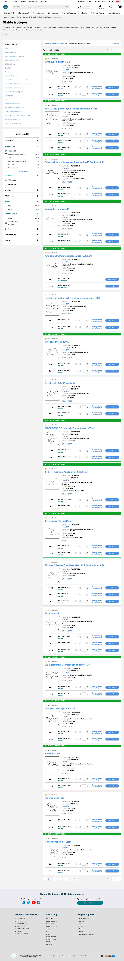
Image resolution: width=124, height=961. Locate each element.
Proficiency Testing (22, 933)
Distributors (81, 926)
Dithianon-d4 (52, 613)
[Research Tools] (15, 919)
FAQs (79, 924)
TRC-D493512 (75, 668)
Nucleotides (9, 96)
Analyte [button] (21, 190)
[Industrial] (15, 931)
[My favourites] (110, 7)
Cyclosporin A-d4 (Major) (59, 521)
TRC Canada (50, 942)
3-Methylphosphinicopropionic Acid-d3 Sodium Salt (74, 162)
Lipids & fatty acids (12, 76)
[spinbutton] (84, 87)
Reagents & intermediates (14, 108)
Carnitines (8, 68)
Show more (23, 171)
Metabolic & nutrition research (16, 80)
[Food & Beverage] (15, 924)
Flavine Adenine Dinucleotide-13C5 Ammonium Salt (74, 565)
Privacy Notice (73, 956)
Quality (15, 1)
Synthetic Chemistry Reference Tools (37, 17)
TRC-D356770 (75, 617)
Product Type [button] (21, 146)
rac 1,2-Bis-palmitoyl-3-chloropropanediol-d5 (71, 108)
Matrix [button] (21, 240)
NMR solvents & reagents (14, 92)
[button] (87, 87)
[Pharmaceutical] (15, 921)
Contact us (43, 1)
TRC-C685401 (75, 845)
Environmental (21, 926)
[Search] (67, 7)
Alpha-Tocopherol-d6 (57, 209)
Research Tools (15, 17)
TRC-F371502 (75, 569)
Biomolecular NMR (11, 60)
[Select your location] (118, 1)
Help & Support (33, 1)
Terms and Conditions (59, 956)
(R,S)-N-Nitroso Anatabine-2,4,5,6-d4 (66, 471)
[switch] (10, 151)
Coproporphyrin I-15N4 (58, 841)
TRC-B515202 (75, 112)
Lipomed (49, 944)
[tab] (22, 140)
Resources (23, 1)
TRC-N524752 (75, 476)
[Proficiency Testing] (15, 934)
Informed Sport (51, 939)
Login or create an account (55, 43)
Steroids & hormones (12, 119)
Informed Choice (51, 937)
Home (5, 17)
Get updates (89, 903)
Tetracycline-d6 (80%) (57, 341)
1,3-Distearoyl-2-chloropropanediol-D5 (67, 664)
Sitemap (80, 931)
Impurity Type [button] (21, 235)
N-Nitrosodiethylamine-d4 (60, 708)
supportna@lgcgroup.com (105, 1)
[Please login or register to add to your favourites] (76, 87)
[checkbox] (6, 154)
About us (7, 1)
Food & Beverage (22, 923)
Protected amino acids (13, 104)
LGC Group (49, 918)
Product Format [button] (21, 213)
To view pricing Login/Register (97, 87)
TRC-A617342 (75, 259)
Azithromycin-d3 (54, 797)
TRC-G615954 (75, 65)
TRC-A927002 (75, 802)
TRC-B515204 (75, 302)
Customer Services (83, 918)
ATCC (47, 931)
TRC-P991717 (75, 387)
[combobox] (41, 7)
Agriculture (9, 48)
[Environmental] (15, 926)
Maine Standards (51, 926)
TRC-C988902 (75, 525)
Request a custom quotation (86, 934)
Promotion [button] (21, 141)
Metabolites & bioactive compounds (18, 84)
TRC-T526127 (75, 213)
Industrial (20, 931)
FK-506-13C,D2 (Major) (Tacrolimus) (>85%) (69, 428)
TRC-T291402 (75, 345)
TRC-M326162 (75, 166)
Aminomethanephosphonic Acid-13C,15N (68, 255)
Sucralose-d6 (52, 753)
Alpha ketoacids (11, 52)
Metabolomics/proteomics (14, 88)
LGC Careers (50, 924)
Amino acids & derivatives (14, 56)
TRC (67, 70)
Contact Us (81, 921)
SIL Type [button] (21, 229)
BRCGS (48, 934)
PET (6, 100)
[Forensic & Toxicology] (15, 929)
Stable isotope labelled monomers (17, 115)
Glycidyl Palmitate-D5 (57, 61)
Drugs (7, 72)
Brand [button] (21, 201)
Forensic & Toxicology (23, 928)
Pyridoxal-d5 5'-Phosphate (60, 383)
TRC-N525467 (75, 712)
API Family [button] (21, 175)
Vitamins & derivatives (13, 123)
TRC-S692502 (75, 757)
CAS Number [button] (21, 196)
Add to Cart (112, 87)
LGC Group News (51, 921)
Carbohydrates (10, 64)
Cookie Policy (85, 956)
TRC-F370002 (75, 432)
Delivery (80, 929)
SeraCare (49, 929)
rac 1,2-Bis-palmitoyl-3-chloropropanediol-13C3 (72, 298)
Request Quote (112, 279)
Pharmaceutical (21, 921)
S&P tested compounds (13, 112)
